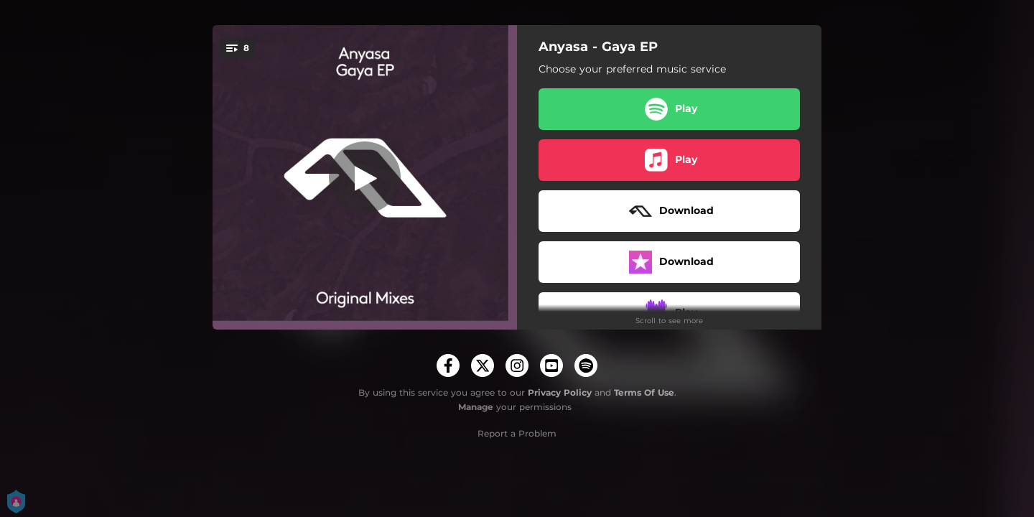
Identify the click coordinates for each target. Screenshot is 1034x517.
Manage (475, 406)
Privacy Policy (560, 392)
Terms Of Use (644, 392)
